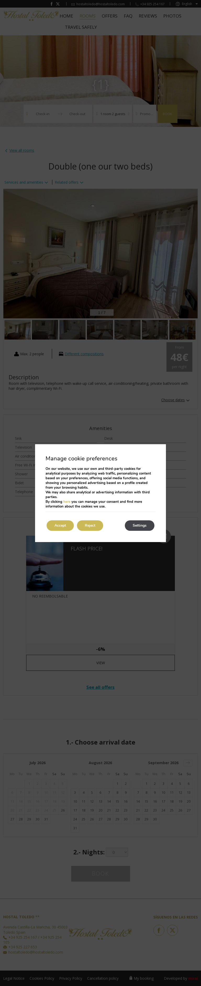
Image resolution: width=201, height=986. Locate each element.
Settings (140, 525)
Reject (90, 525)
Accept (60, 525)
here (66, 501)
